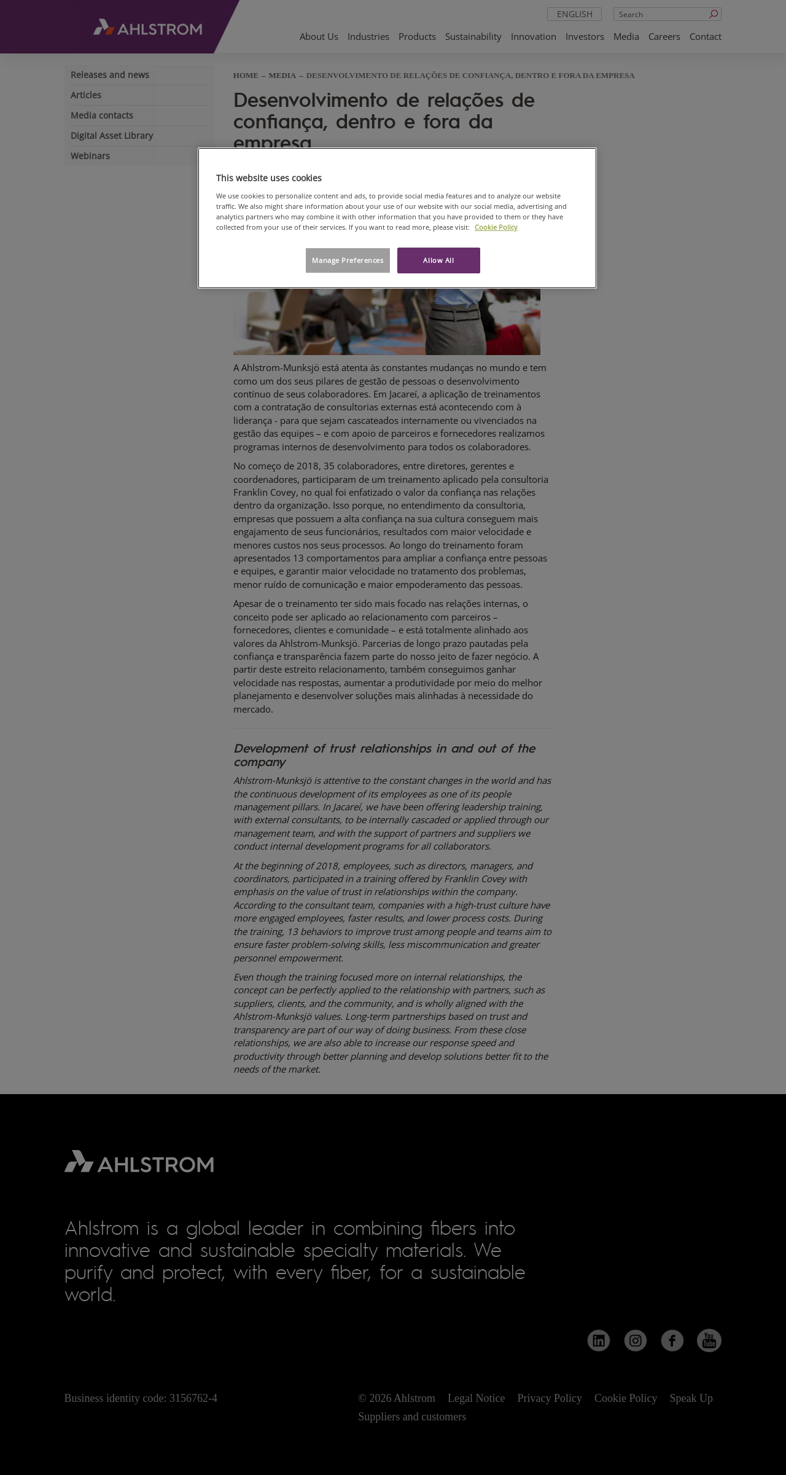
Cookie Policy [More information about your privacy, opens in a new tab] (496, 227)
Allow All (438, 260)
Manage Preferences (347, 260)
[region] (397, 218)
